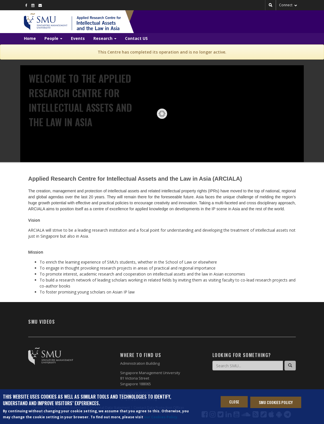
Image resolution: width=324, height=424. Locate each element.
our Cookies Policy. (161, 417)
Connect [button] (288, 5)
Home (30, 38)
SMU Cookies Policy (276, 402)
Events (78, 38)
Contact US (136, 38)
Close (234, 402)
